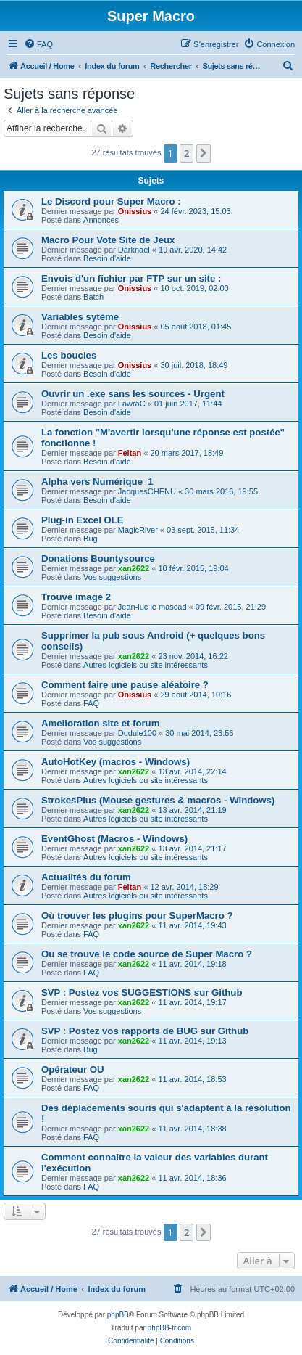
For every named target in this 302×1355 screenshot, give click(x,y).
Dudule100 (137, 733)
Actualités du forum (86, 877)
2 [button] (186, 153)
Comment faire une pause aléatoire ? (125, 684)
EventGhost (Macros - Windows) (114, 838)
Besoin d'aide (107, 258)
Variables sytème (80, 316)
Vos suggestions (112, 577)
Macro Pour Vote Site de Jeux (108, 239)
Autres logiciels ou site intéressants (145, 664)
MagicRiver (138, 529)
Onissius (134, 211)
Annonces (101, 220)
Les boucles (68, 355)
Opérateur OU (72, 1069)
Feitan (129, 453)
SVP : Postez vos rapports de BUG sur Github (144, 1031)
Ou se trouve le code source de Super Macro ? (146, 954)
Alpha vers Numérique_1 (97, 481)
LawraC (132, 403)
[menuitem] (38, 44)
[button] (203, 153)
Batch (93, 296)
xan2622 (133, 568)
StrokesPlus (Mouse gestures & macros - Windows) (157, 800)
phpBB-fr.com (170, 1328)
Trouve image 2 (76, 596)
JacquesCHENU (147, 491)
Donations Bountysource (98, 558)
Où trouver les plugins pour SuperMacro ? (137, 915)
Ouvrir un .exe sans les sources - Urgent (133, 393)
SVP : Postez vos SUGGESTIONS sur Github (141, 992)
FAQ (91, 703)
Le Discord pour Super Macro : (111, 201)
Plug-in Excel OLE (82, 520)
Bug (90, 538)
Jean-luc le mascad (152, 606)
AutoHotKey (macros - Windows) (115, 761)
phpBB (118, 1315)
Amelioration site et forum (100, 723)
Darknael (134, 249)
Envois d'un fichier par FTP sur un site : (131, 278)
